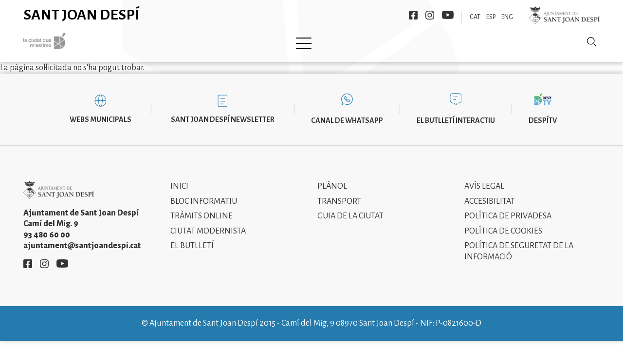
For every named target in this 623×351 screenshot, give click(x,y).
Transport (339, 194)
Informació (395, 42)
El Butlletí (192, 238)
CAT (475, 17)
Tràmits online (201, 209)
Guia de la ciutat (350, 209)
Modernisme (329, 42)
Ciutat (159, 42)
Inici (120, 42)
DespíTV (543, 113)
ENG (507, 17)
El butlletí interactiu (456, 113)
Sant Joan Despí (81, 14)
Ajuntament (214, 42)
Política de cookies (503, 223)
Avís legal (484, 179)
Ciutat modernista (208, 223)
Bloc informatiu (203, 194)
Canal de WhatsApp (347, 113)
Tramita (271, 42)
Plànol (332, 179)
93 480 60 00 (46, 227)
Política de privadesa (507, 209)
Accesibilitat (489, 194)
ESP (490, 17)
